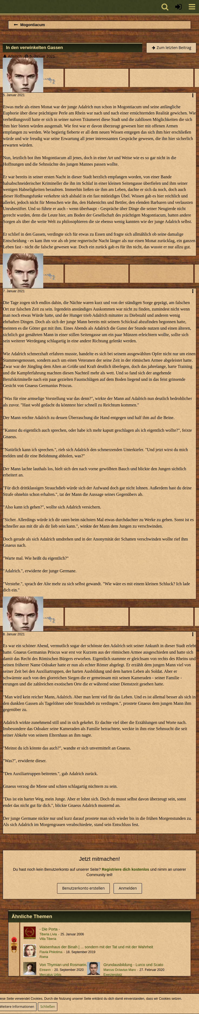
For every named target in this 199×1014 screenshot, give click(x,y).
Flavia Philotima (50, 952)
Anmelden (128, 888)
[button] (192, 6)
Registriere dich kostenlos (125, 869)
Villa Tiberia (47, 939)
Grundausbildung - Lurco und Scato (133, 965)
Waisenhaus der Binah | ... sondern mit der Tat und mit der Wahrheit (96, 947)
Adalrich (15, 56)
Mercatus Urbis (50, 975)
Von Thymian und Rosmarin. (63, 965)
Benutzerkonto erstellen (83, 888)
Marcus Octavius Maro (119, 970)
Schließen (47, 1006)
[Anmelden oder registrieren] (178, 6)
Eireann (45, 970)
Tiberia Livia (48, 934)
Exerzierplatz (112, 975)
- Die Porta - (49, 929)
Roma (43, 957)
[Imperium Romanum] (3, 6)
